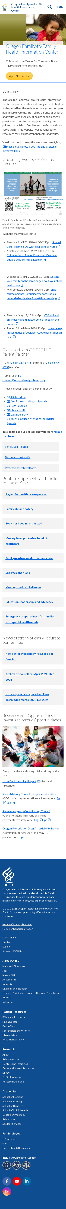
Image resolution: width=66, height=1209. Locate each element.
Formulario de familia (17, 457)
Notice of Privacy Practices (17, 924)
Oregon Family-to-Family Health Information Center (26, 7)
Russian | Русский (12, 950)
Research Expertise (13, 1081)
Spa (9, 802)
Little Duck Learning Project (19, 781)
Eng (36, 819)
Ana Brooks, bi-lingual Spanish (28, 401)
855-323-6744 (22, 362)
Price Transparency (13, 1039)
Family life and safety (19, 508)
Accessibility (9, 979)
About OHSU (11, 960)
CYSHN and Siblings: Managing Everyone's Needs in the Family (33, 320)
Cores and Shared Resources (18, 1068)
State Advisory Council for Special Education (29, 794)
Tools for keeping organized (23, 523)
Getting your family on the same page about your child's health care (35, 281)
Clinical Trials (9, 1035)
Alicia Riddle (18, 397)
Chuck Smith (18, 410)
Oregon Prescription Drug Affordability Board (30, 828)
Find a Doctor (9, 1021)
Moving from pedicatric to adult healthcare (26, 540)
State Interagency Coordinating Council (26, 811)
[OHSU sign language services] (17, 1168)
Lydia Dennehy (19, 414)
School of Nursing (12, 1101)
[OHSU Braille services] (7, 1168)
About (6, 1054)
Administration (10, 1059)
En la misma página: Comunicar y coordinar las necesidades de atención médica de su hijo (32, 294)
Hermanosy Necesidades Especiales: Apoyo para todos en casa (34, 332)
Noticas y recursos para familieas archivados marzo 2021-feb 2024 (27, 696)
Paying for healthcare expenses (26, 494)
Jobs (5, 970)
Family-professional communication (29, 558)
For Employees (12, 1133)
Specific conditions (17, 572)
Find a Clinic (8, 1026)
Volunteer (8, 1001)
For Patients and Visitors (16, 1030)
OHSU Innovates (11, 1077)
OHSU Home (9, 937)
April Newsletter (19, 76)
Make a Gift (8, 975)
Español (6, 946)
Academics (9, 1091)
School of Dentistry (13, 1105)
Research (8, 1049)
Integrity (7, 984)
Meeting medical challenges (23, 587)
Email (5, 1143)
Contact (7, 942)
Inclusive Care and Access (19, 1157)
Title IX (6, 997)
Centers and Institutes (15, 1063)
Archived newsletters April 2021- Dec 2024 (29, 676)
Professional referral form (20, 467)
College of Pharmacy (13, 1114)
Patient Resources (14, 1011)
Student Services (11, 1123)
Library (6, 1072)
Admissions (8, 1119)
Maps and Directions (13, 966)
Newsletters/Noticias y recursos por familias (29, 656)
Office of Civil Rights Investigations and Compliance (31, 992)
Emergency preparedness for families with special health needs (30, 619)
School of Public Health (15, 1110)
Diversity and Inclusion (14, 988)
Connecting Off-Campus (16, 1147)
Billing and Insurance (13, 1017)
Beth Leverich (18, 405)
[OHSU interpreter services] (27, 1168)
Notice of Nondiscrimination (17, 928)
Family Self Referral (17, 446)
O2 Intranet (9, 1139)
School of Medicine (12, 1096)
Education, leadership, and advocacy (29, 601)
